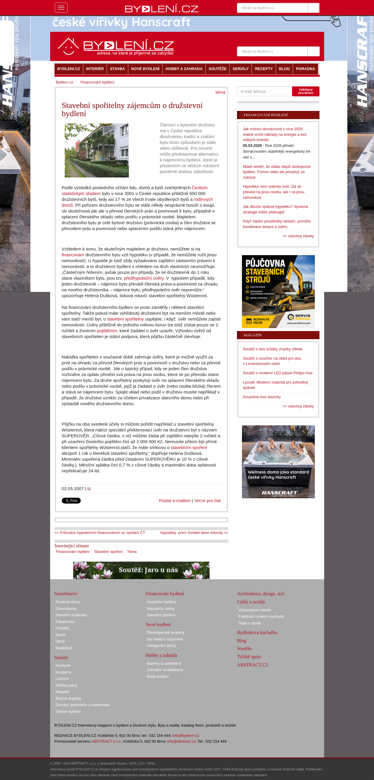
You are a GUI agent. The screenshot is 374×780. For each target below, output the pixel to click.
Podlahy (62, 628)
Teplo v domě (249, 623)
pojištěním (107, 330)
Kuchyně (63, 665)
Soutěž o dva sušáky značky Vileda (272, 349)
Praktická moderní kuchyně (261, 616)
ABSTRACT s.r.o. (106, 741)
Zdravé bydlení (68, 711)
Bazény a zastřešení (164, 663)
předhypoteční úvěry (144, 278)
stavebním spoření (189, 447)
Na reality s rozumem (165, 639)
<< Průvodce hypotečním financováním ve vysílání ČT (100, 532)
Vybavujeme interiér (254, 610)
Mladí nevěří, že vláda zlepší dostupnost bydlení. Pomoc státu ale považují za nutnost (276, 172)
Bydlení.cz (64, 82)
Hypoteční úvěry (160, 608)
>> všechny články (298, 236)
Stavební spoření (108, 551)
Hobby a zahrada (161, 655)
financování (74, 254)
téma (220, 92)
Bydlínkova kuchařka (257, 632)
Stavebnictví (66, 593)
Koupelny (63, 672)
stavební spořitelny (125, 318)
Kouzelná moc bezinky (262, 397)
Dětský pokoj (66, 685)
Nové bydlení (158, 624)
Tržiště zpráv (249, 656)
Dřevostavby (66, 608)
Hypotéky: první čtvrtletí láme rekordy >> (194, 532)
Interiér (61, 657)
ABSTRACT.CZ (252, 664)
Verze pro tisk (207, 500)
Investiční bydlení (161, 602)
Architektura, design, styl (260, 593)
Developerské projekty (166, 632)
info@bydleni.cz (185, 735)
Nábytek (63, 692)
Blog (241, 640)
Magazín (252, 335)
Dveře (61, 635)
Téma (131, 551)
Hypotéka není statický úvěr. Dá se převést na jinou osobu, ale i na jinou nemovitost (273, 191)
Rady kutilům (158, 676)
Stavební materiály (71, 615)
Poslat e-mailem (175, 500)
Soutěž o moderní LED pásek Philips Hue (277, 373)
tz (89, 488)
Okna (60, 641)
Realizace (64, 648)
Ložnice (62, 678)
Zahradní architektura (165, 670)
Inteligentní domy (161, 645)
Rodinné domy (68, 602)
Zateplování (65, 621)
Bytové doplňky (68, 698)
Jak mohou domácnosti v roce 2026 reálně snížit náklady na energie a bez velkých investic (275, 134)
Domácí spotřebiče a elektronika (83, 705)
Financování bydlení (73, 551)
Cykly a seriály (251, 601)
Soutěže (244, 648)
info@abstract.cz (181, 741)
